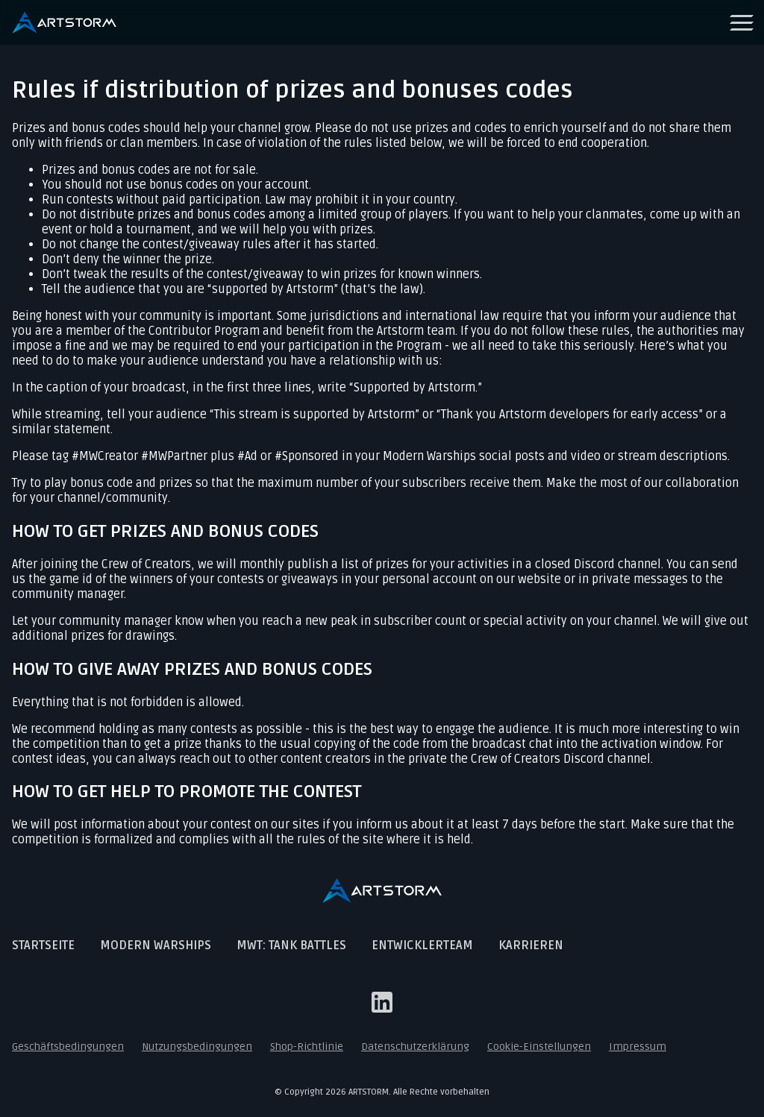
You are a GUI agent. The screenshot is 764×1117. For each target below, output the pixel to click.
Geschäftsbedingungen (68, 1046)
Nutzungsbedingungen (197, 1046)
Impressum (637, 1046)
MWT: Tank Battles (291, 945)
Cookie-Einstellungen (539, 1046)
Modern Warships (155, 945)
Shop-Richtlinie (306, 1046)
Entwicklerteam (422, 945)
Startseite (43, 945)
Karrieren (530, 945)
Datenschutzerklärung (415, 1046)
